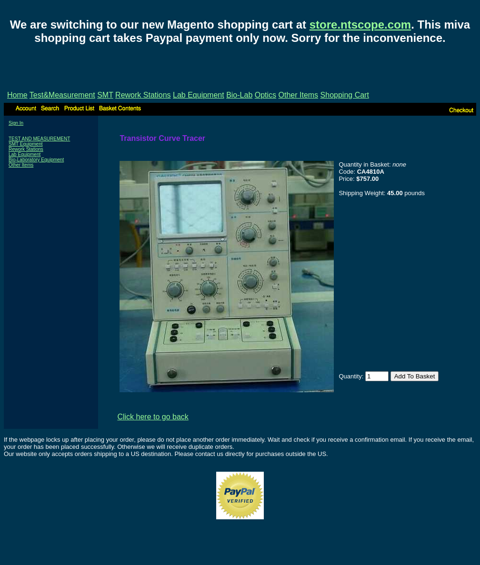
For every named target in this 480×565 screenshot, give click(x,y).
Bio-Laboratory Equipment (36, 159)
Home (17, 95)
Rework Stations (143, 95)
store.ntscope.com (360, 24)
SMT (105, 95)
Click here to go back (152, 417)
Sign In (16, 123)
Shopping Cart (344, 95)
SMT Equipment (26, 144)
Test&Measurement (62, 95)
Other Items (299, 95)
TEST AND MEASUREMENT (39, 138)
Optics (265, 95)
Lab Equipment (198, 95)
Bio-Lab (239, 95)
